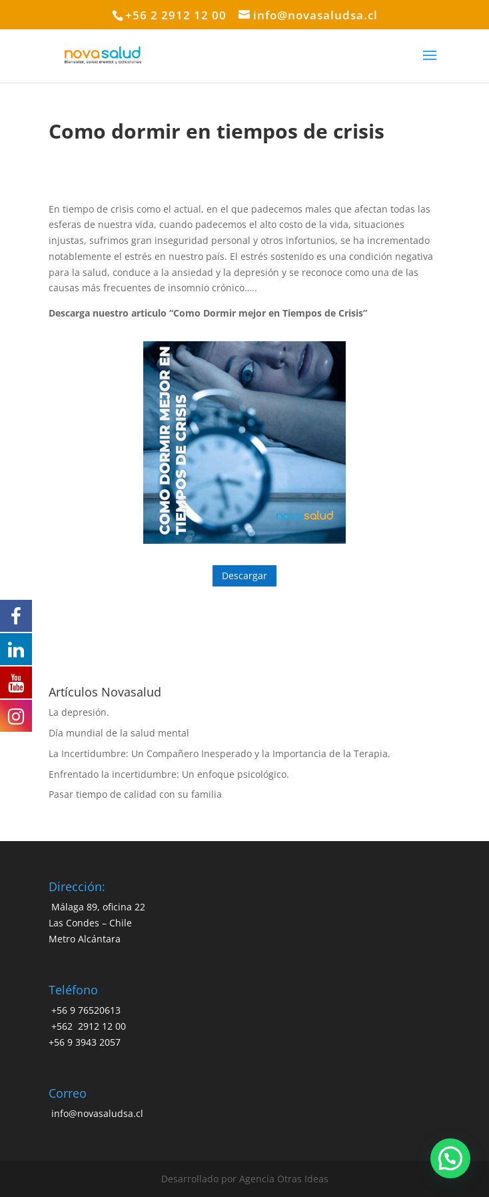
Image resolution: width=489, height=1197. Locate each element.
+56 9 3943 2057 (85, 1042)
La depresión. (79, 712)
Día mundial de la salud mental (119, 732)
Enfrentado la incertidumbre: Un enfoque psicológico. (169, 774)
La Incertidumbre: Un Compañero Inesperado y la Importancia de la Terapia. (219, 753)
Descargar (244, 575)
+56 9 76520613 (85, 1010)
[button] (450, 1158)
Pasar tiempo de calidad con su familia (135, 794)
